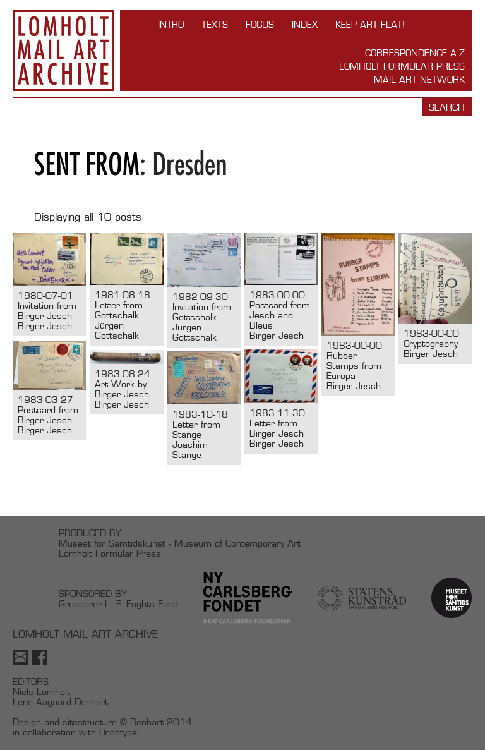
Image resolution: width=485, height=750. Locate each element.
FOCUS (260, 24)
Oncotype (118, 732)
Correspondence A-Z (415, 52)
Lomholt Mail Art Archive (63, 50)
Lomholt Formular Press (402, 66)
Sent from (87, 164)
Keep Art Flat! (370, 24)
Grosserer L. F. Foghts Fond (118, 603)
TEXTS (214, 24)
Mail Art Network (419, 79)
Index (305, 24)
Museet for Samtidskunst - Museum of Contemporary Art (180, 543)
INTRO (171, 24)
